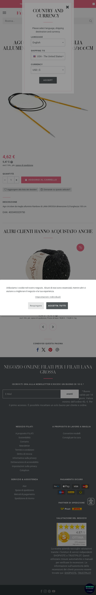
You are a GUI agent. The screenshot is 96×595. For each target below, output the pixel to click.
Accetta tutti (57, 306)
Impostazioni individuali (48, 297)
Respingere (36, 306)
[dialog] (48, 297)
